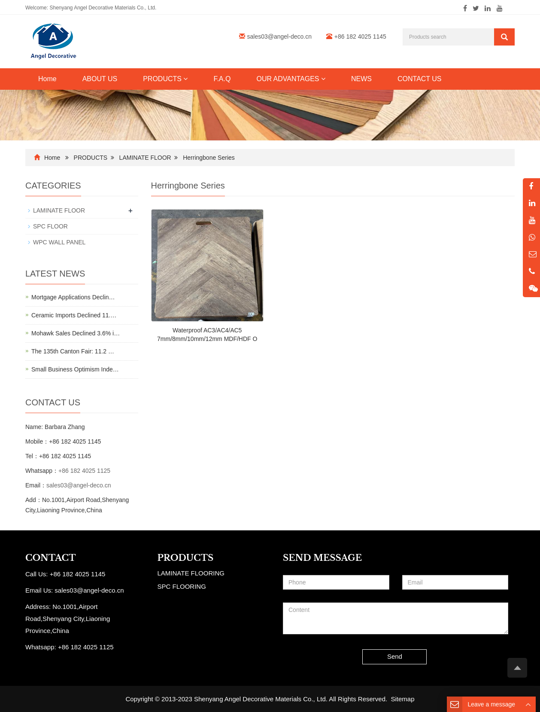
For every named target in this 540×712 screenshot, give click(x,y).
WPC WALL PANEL (59, 242)
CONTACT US (419, 78)
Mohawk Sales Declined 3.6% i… (75, 333)
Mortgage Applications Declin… (73, 297)
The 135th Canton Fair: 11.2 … (72, 351)
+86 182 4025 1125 (84, 470)
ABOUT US (100, 78)
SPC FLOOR (50, 226)
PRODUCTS (165, 78)
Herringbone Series (209, 157)
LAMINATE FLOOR (145, 157)
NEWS (361, 78)
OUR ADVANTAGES (290, 78)
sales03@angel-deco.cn (279, 36)
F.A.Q (222, 78)
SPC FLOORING (182, 586)
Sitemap (403, 699)
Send (394, 656)
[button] (185, 78)
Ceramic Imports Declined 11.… (73, 315)
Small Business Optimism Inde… (75, 369)
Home (47, 78)
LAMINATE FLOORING (191, 573)
